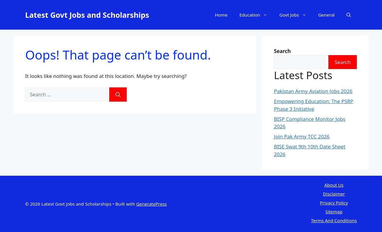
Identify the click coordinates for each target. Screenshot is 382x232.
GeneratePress (151, 204)
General (326, 15)
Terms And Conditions (334, 220)
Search (343, 62)
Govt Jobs (295, 15)
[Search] (118, 94)
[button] (349, 15)
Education (256, 15)
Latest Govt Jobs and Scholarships (87, 15)
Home (221, 15)
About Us (334, 185)
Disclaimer (334, 194)
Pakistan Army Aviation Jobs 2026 (313, 91)
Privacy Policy (334, 203)
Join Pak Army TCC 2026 (302, 136)
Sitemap (334, 212)
